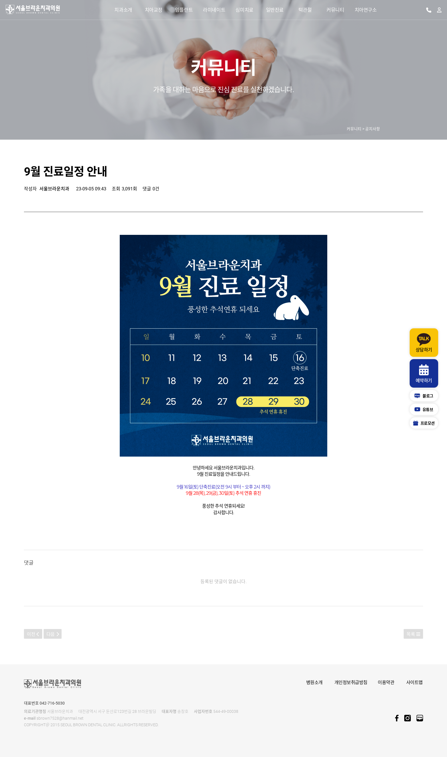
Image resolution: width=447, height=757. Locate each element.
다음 (52, 634)
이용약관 (386, 682)
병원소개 (314, 682)
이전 (33, 634)
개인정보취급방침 (350, 682)
